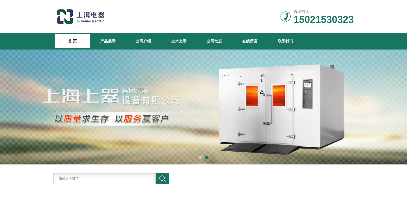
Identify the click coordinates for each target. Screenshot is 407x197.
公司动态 (214, 41)
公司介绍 (143, 41)
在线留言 (250, 41)
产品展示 (108, 41)
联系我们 (285, 41)
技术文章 (179, 41)
